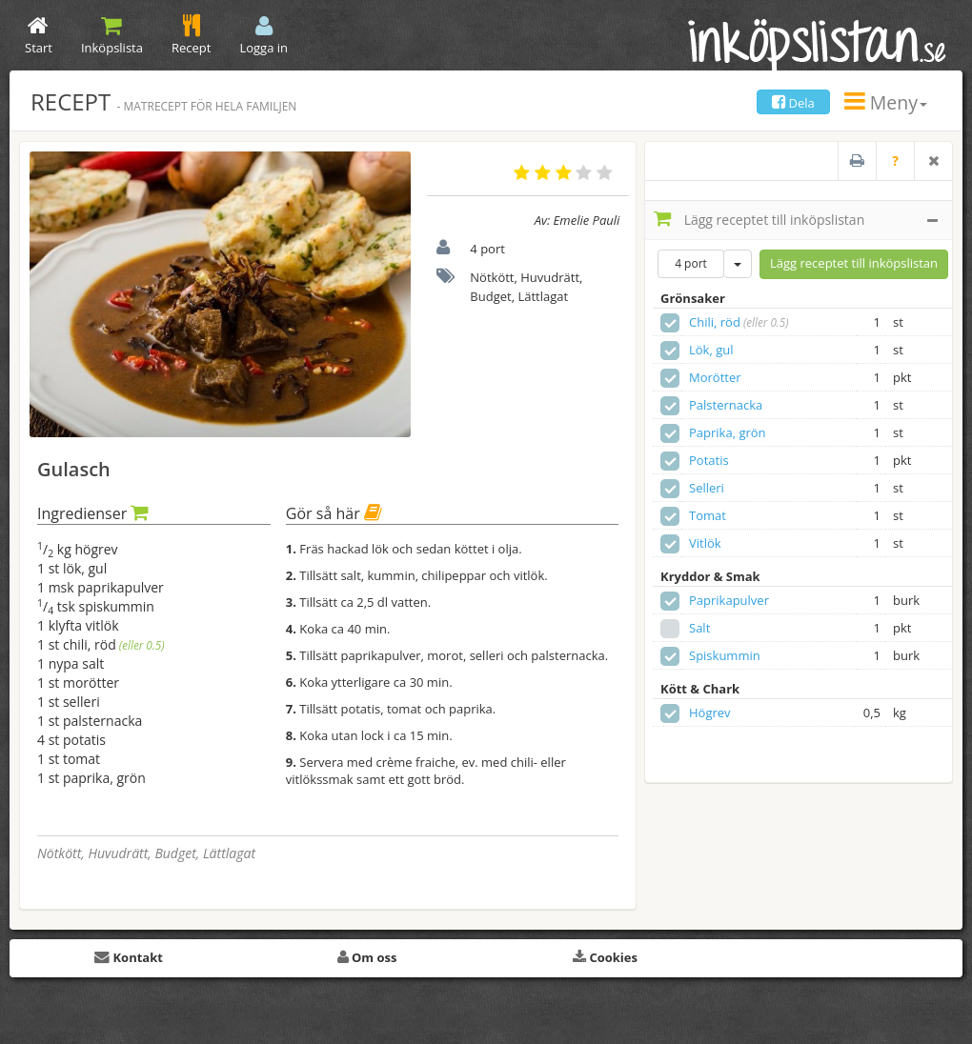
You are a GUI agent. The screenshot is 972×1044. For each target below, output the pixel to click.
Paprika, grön (727, 432)
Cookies (605, 957)
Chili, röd (714, 322)
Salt (699, 627)
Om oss (367, 957)
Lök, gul (711, 349)
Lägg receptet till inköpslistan (796, 219)
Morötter (715, 377)
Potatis (709, 460)
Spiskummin (724, 655)
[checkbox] (669, 322)
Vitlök (705, 543)
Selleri (706, 487)
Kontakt (128, 957)
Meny (885, 102)
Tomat (707, 515)
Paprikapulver (729, 600)
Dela (793, 102)
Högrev (710, 712)
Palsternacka (725, 404)
